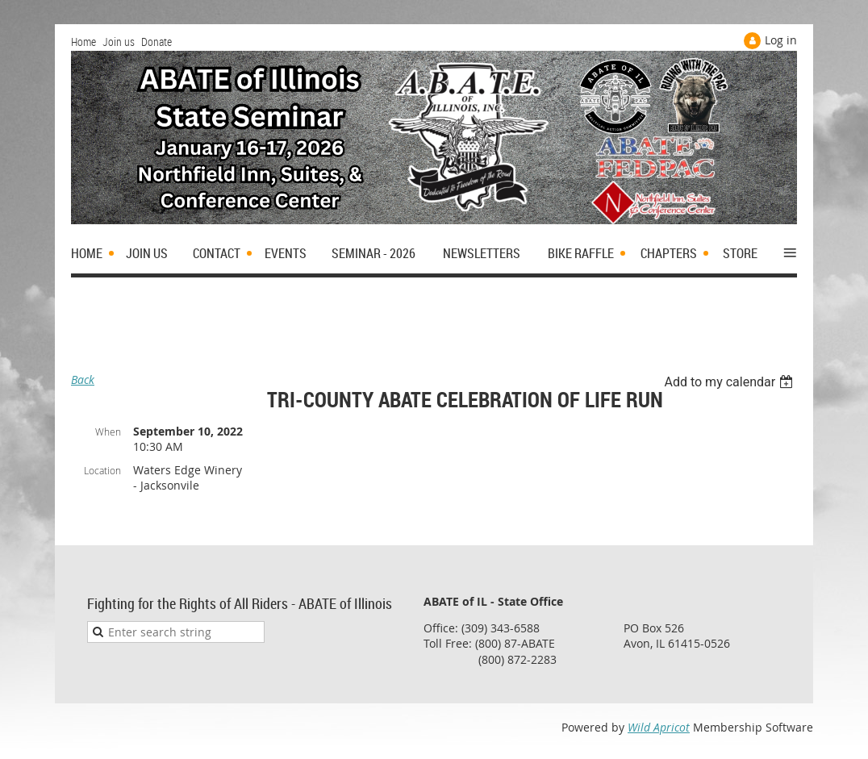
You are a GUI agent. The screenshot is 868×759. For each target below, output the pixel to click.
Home (83, 41)
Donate (156, 41)
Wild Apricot (659, 727)
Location (102, 470)
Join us (118, 41)
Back (82, 379)
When (108, 431)
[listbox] (730, 382)
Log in (781, 40)
